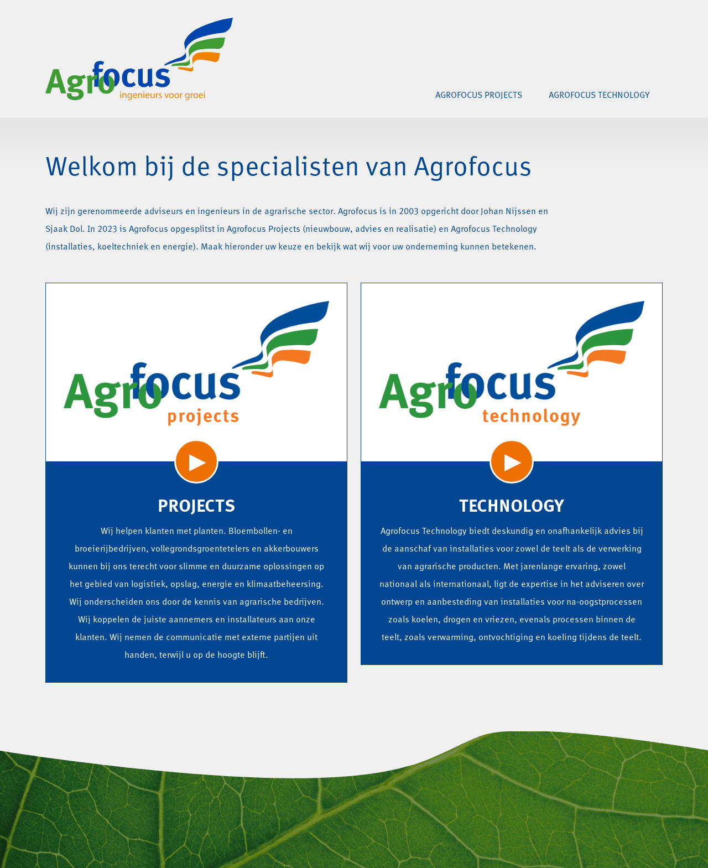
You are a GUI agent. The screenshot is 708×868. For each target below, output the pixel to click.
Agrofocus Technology (599, 95)
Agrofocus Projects (478, 95)
